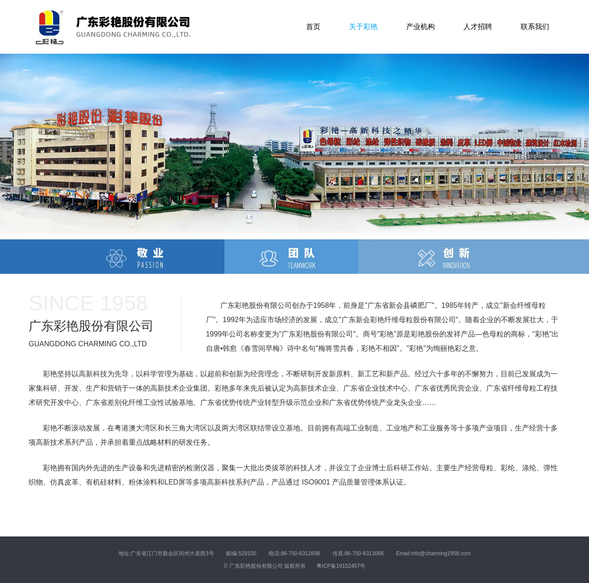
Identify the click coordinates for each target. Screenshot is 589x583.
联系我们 (535, 26)
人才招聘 (477, 26)
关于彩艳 (363, 26)
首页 (313, 26)
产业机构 (420, 26)
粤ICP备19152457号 (340, 566)
